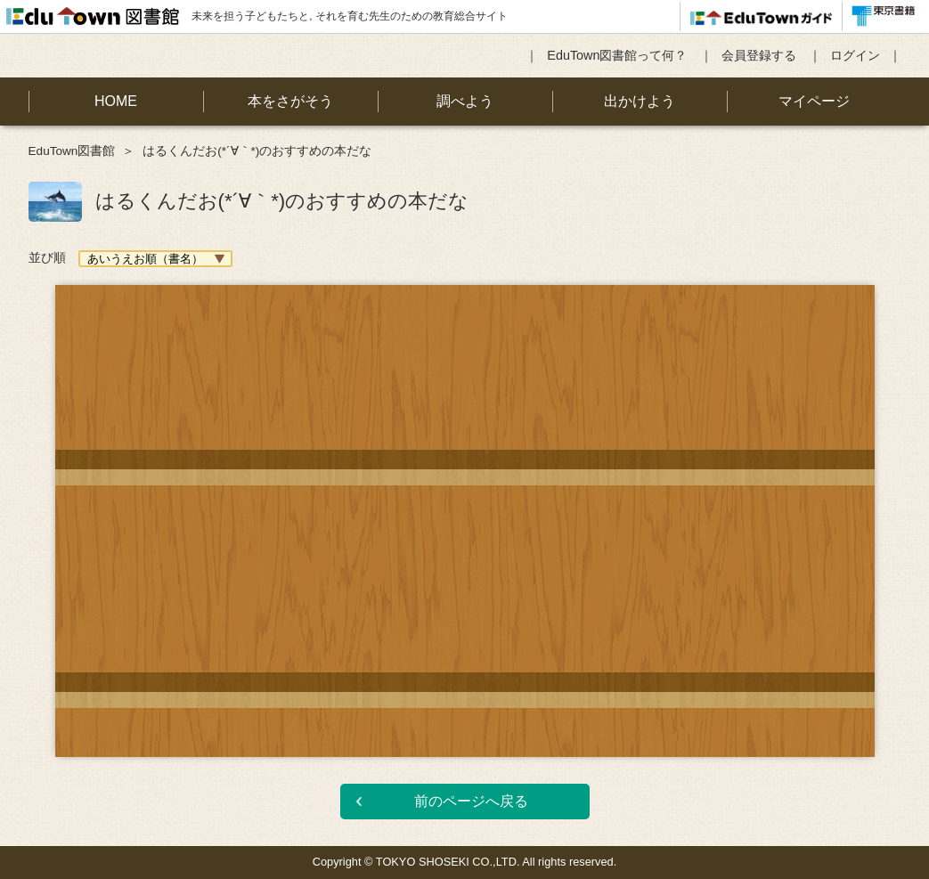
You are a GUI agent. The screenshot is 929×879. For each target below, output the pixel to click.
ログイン (855, 55)
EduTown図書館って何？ (617, 55)
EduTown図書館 (72, 151)
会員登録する (758, 55)
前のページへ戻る (471, 801)
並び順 (47, 257)
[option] (465, 507)
